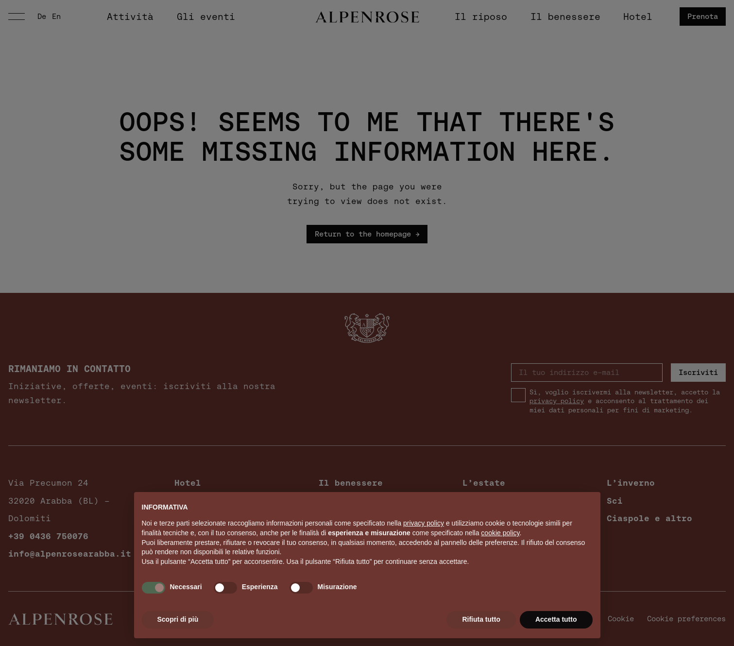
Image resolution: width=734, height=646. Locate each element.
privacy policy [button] (423, 523)
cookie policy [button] (500, 533)
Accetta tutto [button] (556, 619)
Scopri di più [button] (178, 619)
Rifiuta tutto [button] (481, 619)
